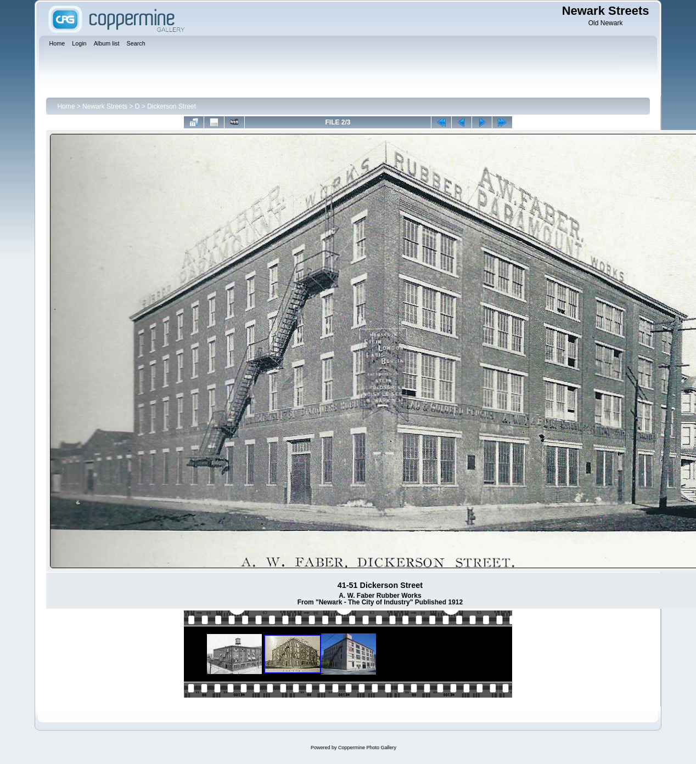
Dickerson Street (171, 106)
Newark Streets (104, 106)
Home (66, 106)
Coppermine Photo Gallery (367, 747)
